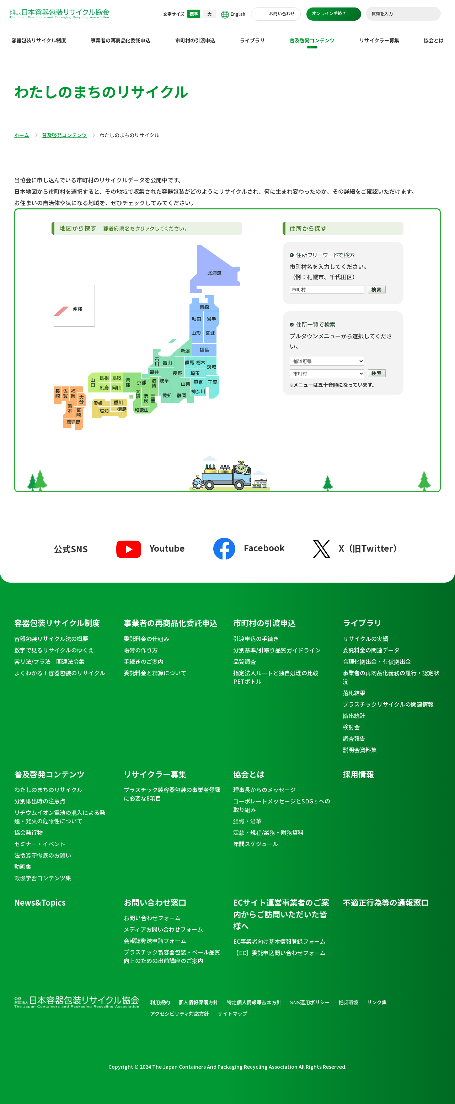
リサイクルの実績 (365, 633)
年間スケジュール (255, 838)
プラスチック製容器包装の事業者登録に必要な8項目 (172, 788)
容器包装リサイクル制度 (38, 34)
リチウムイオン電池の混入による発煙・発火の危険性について (59, 810)
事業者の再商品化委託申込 (120, 34)
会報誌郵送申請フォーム (155, 935)
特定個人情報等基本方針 (254, 996)
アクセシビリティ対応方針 (179, 1007)
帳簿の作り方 (141, 644)
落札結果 (354, 687)
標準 (193, 14)
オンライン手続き (329, 13)
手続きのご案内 (144, 655)
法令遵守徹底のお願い (42, 849)
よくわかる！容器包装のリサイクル (59, 667)
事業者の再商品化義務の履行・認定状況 (391, 671)
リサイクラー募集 (379, 34)
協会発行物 (28, 826)
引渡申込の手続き (256, 633)
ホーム (21, 129)
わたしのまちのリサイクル (48, 784)
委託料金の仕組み (146, 633)
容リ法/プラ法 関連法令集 (49, 655)
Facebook (249, 542)
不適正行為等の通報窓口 (386, 896)
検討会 (351, 721)
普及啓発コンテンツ (312, 34)
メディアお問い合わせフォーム (163, 923)
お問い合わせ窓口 (155, 896)
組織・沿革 (247, 815)
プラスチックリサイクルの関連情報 (388, 698)
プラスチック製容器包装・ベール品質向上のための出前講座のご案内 (172, 950)
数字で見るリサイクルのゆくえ (54, 644)
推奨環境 (348, 996)
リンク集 (377, 996)
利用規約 (160, 996)
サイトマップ (232, 1007)
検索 (432, 14)
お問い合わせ (282, 13)
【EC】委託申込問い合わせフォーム (279, 947)
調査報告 (354, 732)
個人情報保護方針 (198, 996)
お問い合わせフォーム (152, 912)
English (233, 15)
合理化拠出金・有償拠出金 (377, 655)
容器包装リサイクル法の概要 (51, 633)
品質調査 (244, 655)
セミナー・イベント (39, 838)
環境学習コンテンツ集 (42, 872)
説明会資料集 (360, 744)
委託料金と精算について (155, 667)
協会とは (434, 34)
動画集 (22, 860)
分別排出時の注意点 (39, 795)
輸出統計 (354, 709)
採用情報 (358, 768)
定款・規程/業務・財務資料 (268, 826)
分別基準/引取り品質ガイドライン (277, 644)
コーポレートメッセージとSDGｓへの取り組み (281, 799)
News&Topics (40, 896)
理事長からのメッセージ (264, 784)
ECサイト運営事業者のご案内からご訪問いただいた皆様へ (281, 908)
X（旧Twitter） (357, 542)
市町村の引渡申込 (195, 34)
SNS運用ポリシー (310, 996)
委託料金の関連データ (371, 644)
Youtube (150, 542)
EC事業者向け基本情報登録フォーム (279, 935)
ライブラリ (252, 34)
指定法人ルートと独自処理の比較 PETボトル (278, 671)
